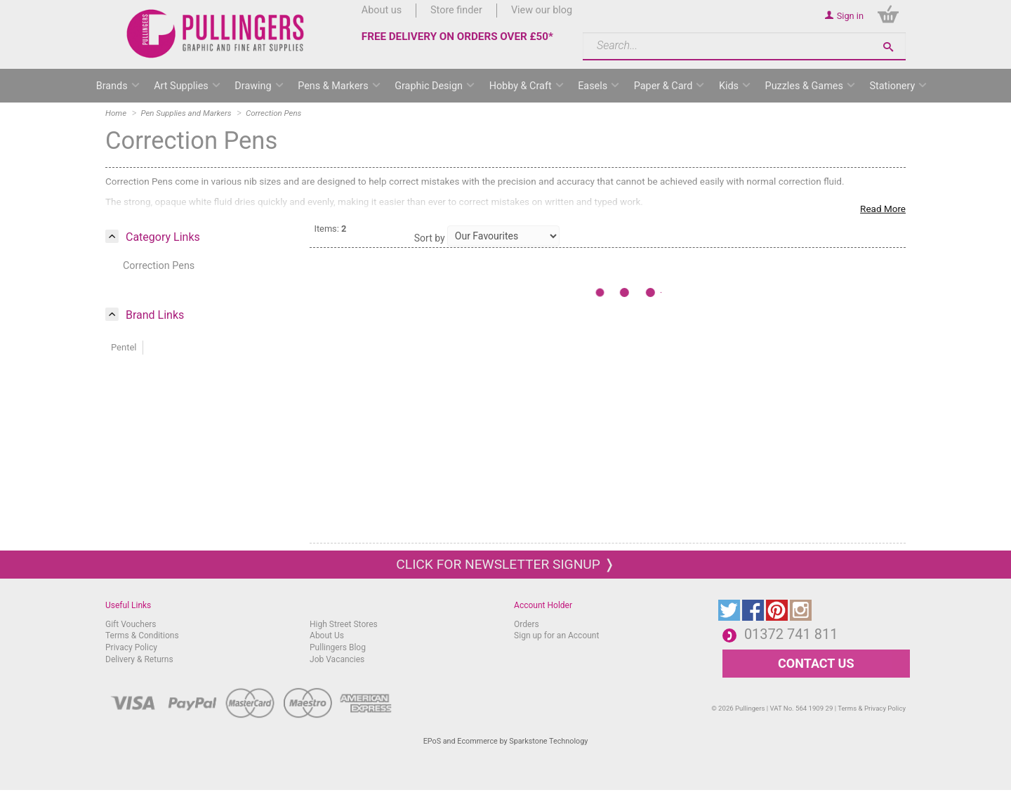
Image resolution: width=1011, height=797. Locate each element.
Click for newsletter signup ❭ (505, 564)
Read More (883, 208)
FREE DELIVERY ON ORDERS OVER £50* (457, 36)
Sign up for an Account (556, 635)
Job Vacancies (337, 659)
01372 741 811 (791, 634)
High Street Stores (344, 624)
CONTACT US (816, 663)
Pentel (124, 347)
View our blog (541, 10)
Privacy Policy (131, 647)
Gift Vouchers (131, 624)
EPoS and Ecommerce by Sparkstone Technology (505, 741)
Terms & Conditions (142, 635)
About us (382, 10)
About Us (327, 635)
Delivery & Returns (139, 659)
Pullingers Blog (338, 647)
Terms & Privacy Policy (872, 708)
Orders (526, 624)
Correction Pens (158, 266)
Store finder (456, 10)
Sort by (429, 238)
